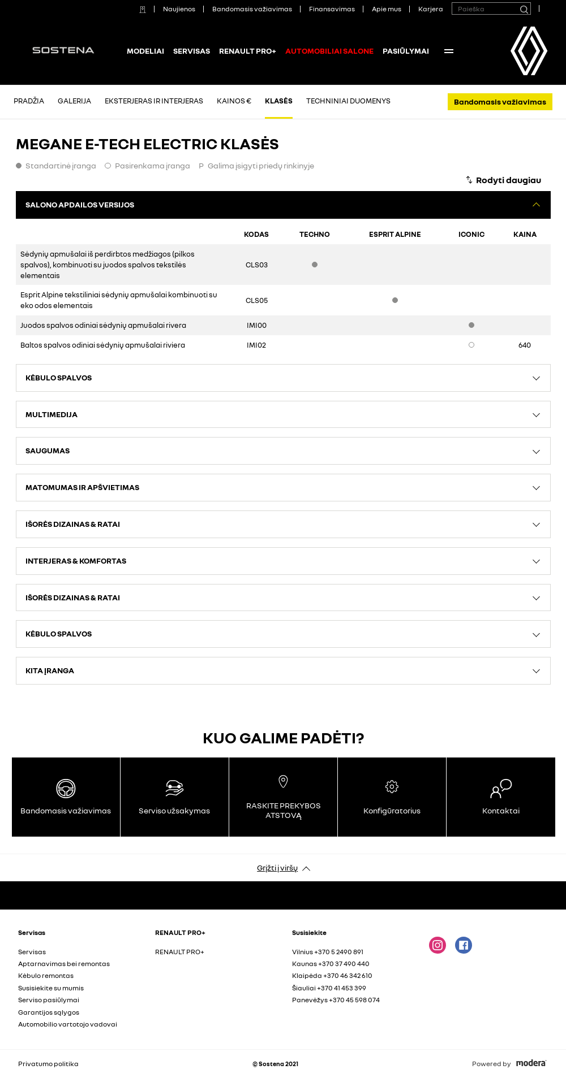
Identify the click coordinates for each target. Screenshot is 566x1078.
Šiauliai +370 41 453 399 (329, 988)
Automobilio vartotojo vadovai (67, 1024)
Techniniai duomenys (348, 100)
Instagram (437, 945)
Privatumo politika (48, 1063)
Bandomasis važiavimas (252, 9)
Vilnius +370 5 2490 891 (327, 951)
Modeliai (145, 50)
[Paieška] (523, 8)
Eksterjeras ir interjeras (154, 100)
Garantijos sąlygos (48, 1012)
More (449, 51)
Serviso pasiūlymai (48, 999)
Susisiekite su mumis (51, 988)
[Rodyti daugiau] (503, 179)
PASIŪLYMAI (406, 50)
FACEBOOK (463, 945)
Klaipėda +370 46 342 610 (332, 975)
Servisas (191, 50)
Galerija (74, 100)
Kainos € (234, 100)
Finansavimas (332, 9)
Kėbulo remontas (46, 975)
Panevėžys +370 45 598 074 (336, 999)
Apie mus (386, 9)
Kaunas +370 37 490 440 (331, 963)
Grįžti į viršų (277, 867)
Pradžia (29, 100)
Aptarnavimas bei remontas (64, 963)
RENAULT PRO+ (247, 50)
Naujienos (179, 9)
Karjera (430, 9)
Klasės (279, 100)
